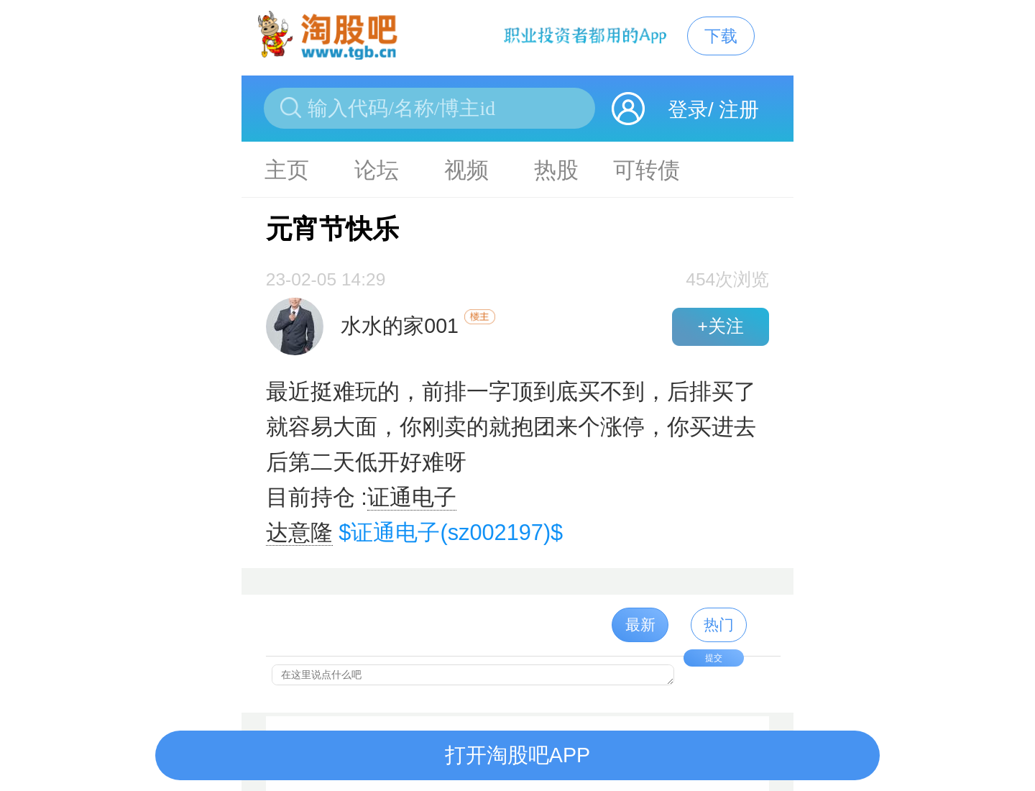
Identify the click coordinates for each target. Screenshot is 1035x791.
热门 (719, 624)
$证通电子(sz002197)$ (451, 532)
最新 (640, 624)
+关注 (720, 326)
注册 (739, 110)
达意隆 (299, 532)
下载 (720, 36)
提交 (713, 658)
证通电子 (411, 497)
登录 (688, 110)
